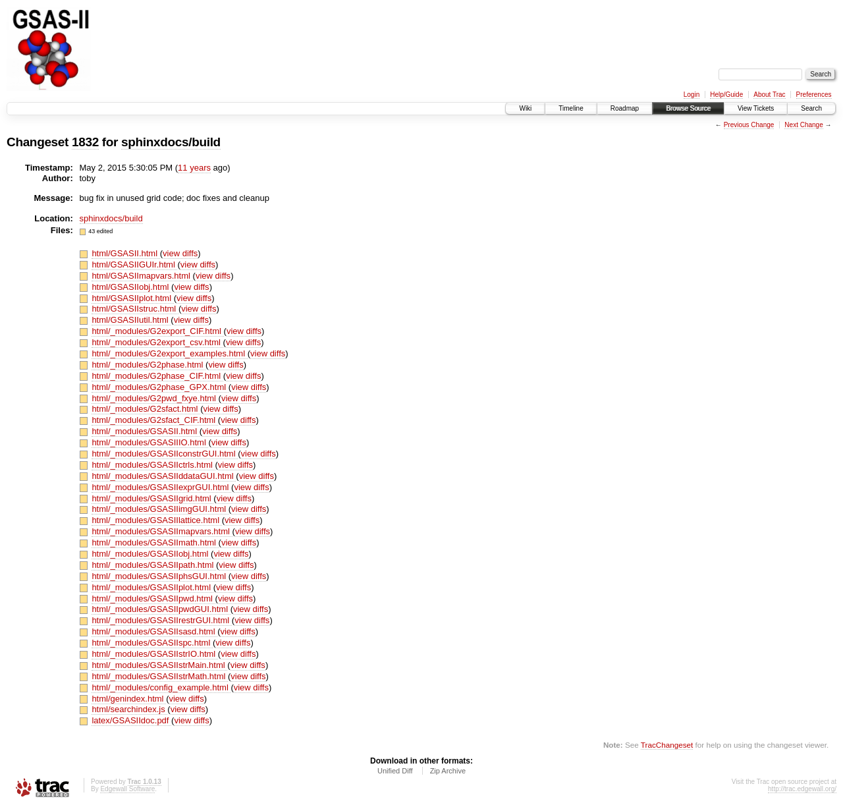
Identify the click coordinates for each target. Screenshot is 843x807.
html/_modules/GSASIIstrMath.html (160, 676)
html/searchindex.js (129, 709)
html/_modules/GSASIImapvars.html (162, 531)
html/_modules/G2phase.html (148, 365)
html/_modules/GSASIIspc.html (152, 643)
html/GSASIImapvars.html (142, 276)
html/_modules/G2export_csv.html (157, 342)
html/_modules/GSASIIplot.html (152, 587)
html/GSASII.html (125, 253)
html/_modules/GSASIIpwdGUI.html (161, 609)
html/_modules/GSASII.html (145, 431)
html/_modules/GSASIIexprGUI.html (161, 487)
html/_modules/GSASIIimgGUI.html (160, 509)
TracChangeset (667, 744)
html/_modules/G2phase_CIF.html (157, 376)
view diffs (180, 253)
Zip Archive (448, 771)
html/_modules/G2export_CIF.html (157, 331)
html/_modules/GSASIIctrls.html (153, 465)
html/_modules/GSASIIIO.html (150, 442)
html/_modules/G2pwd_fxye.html (155, 398)
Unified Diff (395, 771)
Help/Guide (726, 94)
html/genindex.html (129, 699)
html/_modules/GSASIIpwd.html (153, 598)
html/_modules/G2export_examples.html (169, 353)
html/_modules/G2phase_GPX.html (160, 387)
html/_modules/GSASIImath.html (155, 542)
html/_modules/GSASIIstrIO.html (154, 654)
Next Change (803, 124)
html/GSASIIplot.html (132, 298)
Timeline (570, 108)
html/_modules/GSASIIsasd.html (154, 631)
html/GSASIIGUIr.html (134, 264)
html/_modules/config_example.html (161, 687)
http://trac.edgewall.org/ (802, 789)
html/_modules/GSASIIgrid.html (152, 498)
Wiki (525, 108)
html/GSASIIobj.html (131, 287)
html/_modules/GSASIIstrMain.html (159, 665)
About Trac (769, 94)
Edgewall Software (127, 789)
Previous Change (749, 124)
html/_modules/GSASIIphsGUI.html (160, 576)
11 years (194, 168)
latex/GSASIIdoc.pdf (131, 720)
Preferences (814, 94)
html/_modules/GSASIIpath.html (154, 565)
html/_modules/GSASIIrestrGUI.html (161, 620)
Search (811, 108)
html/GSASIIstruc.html (135, 309)
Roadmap (625, 108)
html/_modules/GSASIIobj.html (151, 554)
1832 (85, 142)
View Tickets (756, 108)
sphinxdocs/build (171, 142)
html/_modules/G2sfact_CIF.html (154, 420)
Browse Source (688, 108)
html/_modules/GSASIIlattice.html (156, 520)
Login (691, 94)
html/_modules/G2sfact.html (146, 409)
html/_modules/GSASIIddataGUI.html (164, 476)
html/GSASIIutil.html (131, 320)
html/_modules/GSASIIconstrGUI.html (165, 454)
